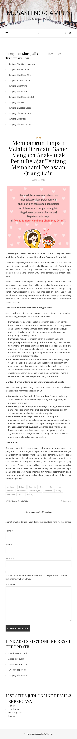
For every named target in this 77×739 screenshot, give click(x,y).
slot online (22, 675)
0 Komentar (66, 501)
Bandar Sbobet (24, 80)
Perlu (21, 494)
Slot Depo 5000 (24, 113)
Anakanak (11, 487)
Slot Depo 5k (23, 69)
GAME (38, 138)
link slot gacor (15, 712)
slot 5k (11, 705)
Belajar (22, 487)
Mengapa (48, 491)
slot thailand (14, 709)
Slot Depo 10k (24, 74)
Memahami (21, 491)
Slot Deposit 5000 (25, 96)
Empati (43, 487)
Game (52, 487)
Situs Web (10, 558)
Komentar (10, 584)
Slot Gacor (22, 102)
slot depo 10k (19, 669)
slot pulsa (19, 658)
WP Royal (48, 734)
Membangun (35, 491)
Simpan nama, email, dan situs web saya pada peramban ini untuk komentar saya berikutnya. (36, 577)
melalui (10, 491)
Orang (58, 491)
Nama (9, 530)
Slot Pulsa (21, 118)
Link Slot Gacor (24, 107)
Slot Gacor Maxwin (26, 64)
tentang (30, 494)
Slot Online (22, 85)
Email (9, 544)
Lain (60, 487)
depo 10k (22, 653)
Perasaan (11, 494)
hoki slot (12, 716)
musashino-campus (19, 501)
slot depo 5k (21, 664)
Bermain (32, 487)
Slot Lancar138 (24, 124)
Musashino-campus (38, 13)
